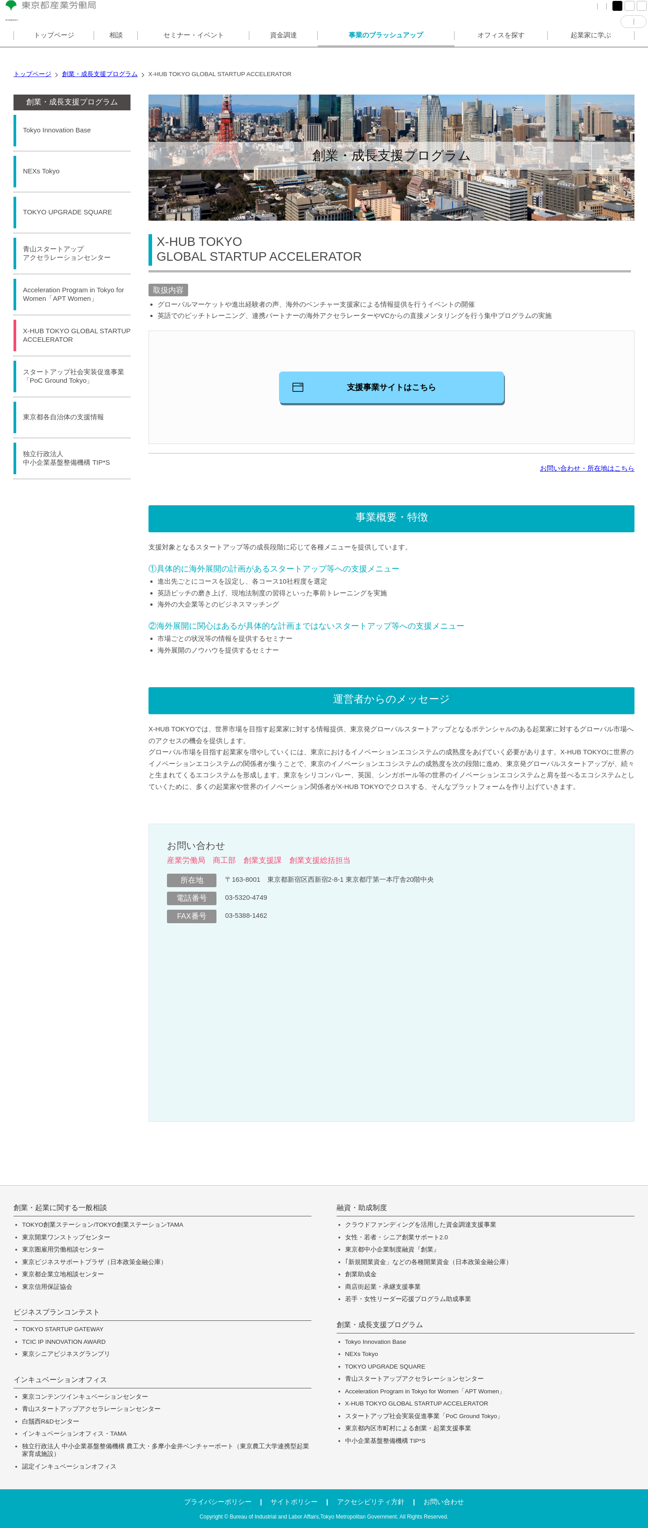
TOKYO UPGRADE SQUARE (385, 1366)
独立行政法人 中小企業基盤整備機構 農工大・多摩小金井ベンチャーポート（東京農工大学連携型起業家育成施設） (165, 1450)
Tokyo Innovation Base (375, 1341)
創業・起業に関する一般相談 (60, 1207)
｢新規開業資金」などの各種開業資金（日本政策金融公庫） (428, 1262)
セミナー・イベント (193, 51)
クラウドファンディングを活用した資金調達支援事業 (420, 1224)
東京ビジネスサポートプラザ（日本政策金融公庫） (94, 1262)
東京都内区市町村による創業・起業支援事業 (408, 1428)
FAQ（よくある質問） (495, 13)
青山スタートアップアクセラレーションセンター (91, 1409)
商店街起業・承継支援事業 (383, 1286)
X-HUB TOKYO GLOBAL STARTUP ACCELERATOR (416, 1403)
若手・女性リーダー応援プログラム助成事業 (408, 1299)
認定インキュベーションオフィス (69, 1466)
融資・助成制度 (362, 1207)
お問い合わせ (443, 1501)
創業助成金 (361, 1274)
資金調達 (283, 51)
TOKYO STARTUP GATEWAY (63, 1329)
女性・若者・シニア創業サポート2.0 (396, 1237)
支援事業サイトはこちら (391, 387)
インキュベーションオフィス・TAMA (74, 1433)
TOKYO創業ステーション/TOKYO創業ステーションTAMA (102, 1224)
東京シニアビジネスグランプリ (66, 1354)
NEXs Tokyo (361, 1354)
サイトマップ (556, 13)
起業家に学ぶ (591, 51)
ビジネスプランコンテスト (57, 1312)
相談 (116, 51)
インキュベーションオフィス (60, 1379)
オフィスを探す (501, 51)
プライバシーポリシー (218, 1501)
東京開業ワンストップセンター (66, 1237)
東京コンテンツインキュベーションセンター (85, 1396)
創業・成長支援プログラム (72, 102)
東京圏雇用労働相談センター (63, 1249)
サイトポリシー (294, 1501)
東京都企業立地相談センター (63, 1274)
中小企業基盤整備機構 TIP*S (385, 1440)
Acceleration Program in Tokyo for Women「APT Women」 (425, 1391)
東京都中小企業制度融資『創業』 (392, 1249)
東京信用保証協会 (47, 1286)
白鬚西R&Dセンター (50, 1421)
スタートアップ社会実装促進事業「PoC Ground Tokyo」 (424, 1416)
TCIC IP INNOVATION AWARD (64, 1341)
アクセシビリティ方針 (371, 1501)
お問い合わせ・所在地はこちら (587, 468)
